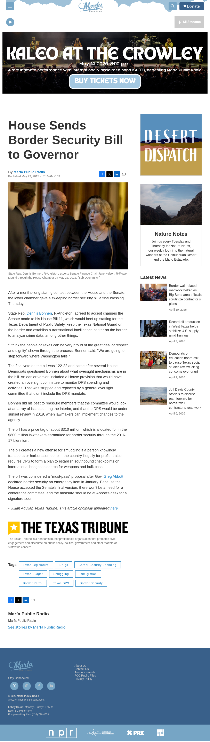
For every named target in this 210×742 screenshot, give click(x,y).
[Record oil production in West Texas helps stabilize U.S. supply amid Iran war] (153, 329)
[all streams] (189, 22)
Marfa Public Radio (29, 173)
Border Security (91, 584)
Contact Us (81, 670)
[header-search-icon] (173, 6)
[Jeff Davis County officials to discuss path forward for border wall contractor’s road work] (153, 397)
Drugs (63, 566)
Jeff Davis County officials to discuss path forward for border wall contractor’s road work (185, 399)
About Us (80, 666)
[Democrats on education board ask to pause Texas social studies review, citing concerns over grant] (153, 361)
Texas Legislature (36, 566)
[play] (10, 22)
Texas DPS (61, 584)
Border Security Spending (97, 566)
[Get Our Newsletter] (171, 145)
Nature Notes (171, 235)
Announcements (84, 673)
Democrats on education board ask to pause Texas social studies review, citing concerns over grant (184, 363)
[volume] (21, 22)
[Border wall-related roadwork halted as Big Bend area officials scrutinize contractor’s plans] (153, 293)
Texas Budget (33, 575)
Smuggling (61, 575)
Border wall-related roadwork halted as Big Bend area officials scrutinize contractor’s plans (185, 296)
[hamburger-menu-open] (10, 6)
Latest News (153, 278)
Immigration (88, 575)
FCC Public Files (85, 676)
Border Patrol (32, 584)
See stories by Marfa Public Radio (36, 628)
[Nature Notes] (171, 205)
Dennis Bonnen (39, 314)
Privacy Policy (83, 679)
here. (115, 509)
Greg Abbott (113, 477)
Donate (193, 6)
